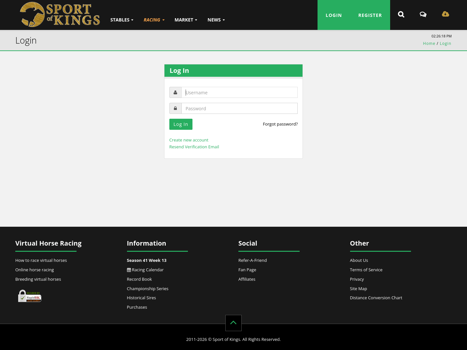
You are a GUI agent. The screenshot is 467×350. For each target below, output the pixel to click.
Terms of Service (366, 270)
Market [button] (184, 20)
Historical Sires (141, 298)
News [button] (213, 20)
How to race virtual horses (41, 260)
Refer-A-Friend (252, 260)
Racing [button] (152, 20)
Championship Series (148, 288)
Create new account (188, 140)
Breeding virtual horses (38, 279)
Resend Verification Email (194, 147)
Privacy (357, 279)
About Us (359, 260)
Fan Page (247, 270)
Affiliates (246, 279)
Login (334, 15)
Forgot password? (280, 124)
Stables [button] (119, 20)
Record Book (139, 279)
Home (429, 43)
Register (370, 15)
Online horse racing (34, 270)
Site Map (358, 288)
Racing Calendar (145, 270)
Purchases (137, 307)
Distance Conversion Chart (376, 298)
